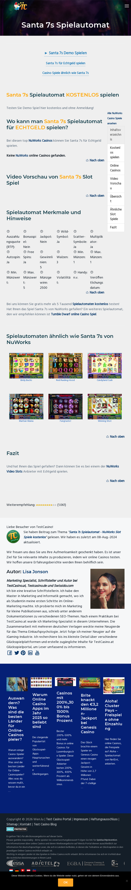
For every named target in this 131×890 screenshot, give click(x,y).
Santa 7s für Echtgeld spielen (65, 63)
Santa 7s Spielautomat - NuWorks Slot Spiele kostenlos (74, 538)
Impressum (83, 823)
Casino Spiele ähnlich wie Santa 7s (66, 73)
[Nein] (126, 881)
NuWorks (22, 156)
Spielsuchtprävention (107, 844)
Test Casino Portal (59, 823)
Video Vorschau (115, 187)
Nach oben (94, 161)
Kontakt (27, 828)
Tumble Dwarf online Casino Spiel (76, 316)
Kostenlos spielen (115, 155)
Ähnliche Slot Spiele (115, 220)
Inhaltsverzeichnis (115, 136)
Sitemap (12, 828)
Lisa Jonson (37, 575)
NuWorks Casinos (41, 141)
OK (65, 882)
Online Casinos (115, 171)
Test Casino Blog (47, 828)
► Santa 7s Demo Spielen (65, 53)
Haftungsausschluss (108, 823)
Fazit (113, 234)
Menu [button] (121, 5)
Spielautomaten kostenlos (91, 306)
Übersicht (115, 203)
